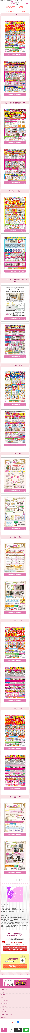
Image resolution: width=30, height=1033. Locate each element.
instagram (3, 1009)
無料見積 (11, 1030)
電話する (4, 1030)
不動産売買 (3, 1011)
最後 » (22, 879)
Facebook (3, 1006)
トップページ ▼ (5, 989)
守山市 (12, 908)
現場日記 (3, 997)
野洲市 (15, 908)
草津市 (5, 908)
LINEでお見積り (5, 1003)
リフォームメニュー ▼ (6, 992)
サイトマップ (4, 1017)
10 (17, 879)
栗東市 (9, 908)
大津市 (2, 908)
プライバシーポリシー (6, 1014)
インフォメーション (6, 1000)
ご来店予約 (18, 1030)
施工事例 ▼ (3, 994)
